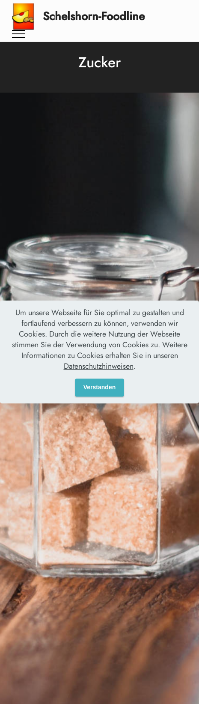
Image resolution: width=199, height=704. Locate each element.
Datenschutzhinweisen (99, 366)
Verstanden (99, 387)
